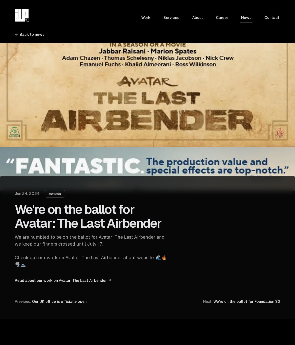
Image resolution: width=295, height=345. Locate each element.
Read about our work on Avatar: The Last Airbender (61, 280)
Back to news (32, 34)
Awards (55, 194)
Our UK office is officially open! (51, 301)
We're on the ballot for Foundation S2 (241, 301)
